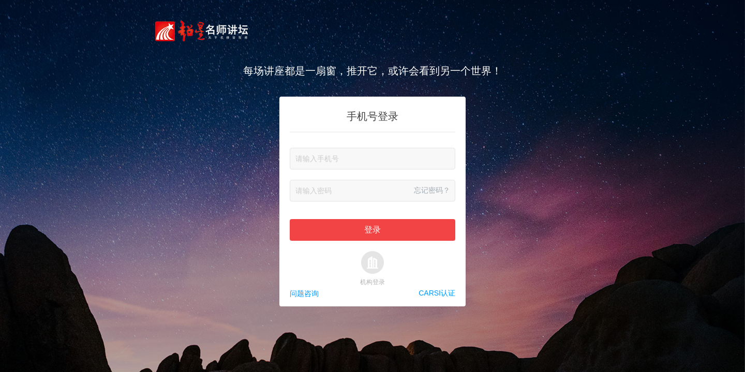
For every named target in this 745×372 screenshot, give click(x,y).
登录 (372, 229)
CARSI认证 (437, 293)
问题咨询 (304, 293)
